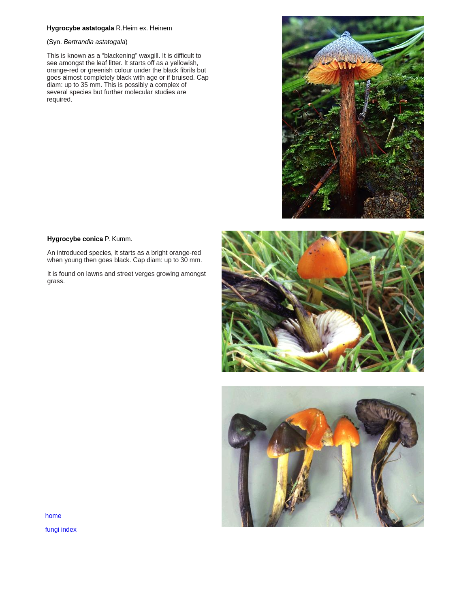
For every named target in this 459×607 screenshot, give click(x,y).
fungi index (61, 529)
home (53, 515)
